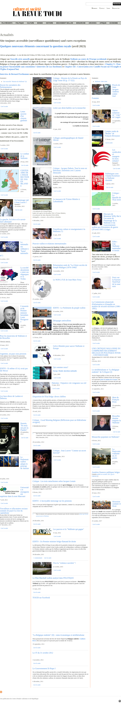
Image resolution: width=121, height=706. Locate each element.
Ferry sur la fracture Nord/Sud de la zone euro (116, 281)
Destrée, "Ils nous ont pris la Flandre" (24, 426)
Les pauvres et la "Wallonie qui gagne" (68, 529)
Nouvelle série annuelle (20, 59)
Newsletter (115, 8)
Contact (102, 8)
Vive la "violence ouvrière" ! (64, 563)
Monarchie (80, 23)
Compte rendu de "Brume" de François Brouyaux (112, 133)
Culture (30, 23)
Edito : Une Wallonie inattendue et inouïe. (116, 246)
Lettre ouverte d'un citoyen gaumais (23, 116)
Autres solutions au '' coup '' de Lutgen (116, 113)
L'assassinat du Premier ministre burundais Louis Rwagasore (24, 314)
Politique (20, 23)
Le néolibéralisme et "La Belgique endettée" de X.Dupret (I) (105, 371)
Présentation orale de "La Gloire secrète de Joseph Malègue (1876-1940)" (70, 266)
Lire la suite (4, 106)
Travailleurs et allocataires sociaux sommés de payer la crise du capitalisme (14, 511)
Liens (108, 8)
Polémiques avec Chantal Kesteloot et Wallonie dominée (112, 177)
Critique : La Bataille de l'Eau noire (116, 196)
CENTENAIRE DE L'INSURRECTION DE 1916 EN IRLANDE (24, 178)
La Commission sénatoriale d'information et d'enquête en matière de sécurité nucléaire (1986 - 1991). (106, 305)
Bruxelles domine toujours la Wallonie (116, 419)
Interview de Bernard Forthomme (14, 74)
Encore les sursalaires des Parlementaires (10, 86)
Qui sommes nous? (60, 367)
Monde (40, 23)
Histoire (49, 23)
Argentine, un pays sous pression (13, 354)
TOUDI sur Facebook (41, 597)
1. (33, 433)
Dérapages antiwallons (62, 321)
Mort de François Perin (115, 399)
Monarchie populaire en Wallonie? (105, 437)
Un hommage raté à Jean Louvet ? (21, 201)
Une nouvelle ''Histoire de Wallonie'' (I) (15, 81)
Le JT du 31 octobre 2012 (43, 653)
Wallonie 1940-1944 (101, 81)
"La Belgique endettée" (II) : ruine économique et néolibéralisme (58, 635)
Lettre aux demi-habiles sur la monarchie (69, 108)
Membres (94, 8)
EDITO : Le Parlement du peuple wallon (69, 308)
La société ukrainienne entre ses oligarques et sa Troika (24, 273)
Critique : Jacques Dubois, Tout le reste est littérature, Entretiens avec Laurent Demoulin (70, 170)
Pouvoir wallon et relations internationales (49, 244)
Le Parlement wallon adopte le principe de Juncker (24, 462)
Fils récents (7, 23)
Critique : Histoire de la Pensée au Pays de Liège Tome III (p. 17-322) (70, 79)
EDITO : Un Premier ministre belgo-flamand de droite (54, 541)
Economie (114, 23)
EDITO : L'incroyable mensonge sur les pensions (52, 501)
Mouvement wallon (64, 23)
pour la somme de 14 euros (108, 379)
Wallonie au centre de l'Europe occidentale (88, 59)
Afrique (103, 23)
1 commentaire (37, 558)
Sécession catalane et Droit (116, 504)
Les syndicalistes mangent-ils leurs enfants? (116, 155)
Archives (92, 23)
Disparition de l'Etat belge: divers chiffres (49, 396)
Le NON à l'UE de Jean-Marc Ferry (67, 280)
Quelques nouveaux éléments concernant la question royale (35, 46)
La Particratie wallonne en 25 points (116, 453)
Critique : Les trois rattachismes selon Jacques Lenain (54, 481)
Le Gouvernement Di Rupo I (44, 668)
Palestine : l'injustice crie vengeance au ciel (69, 383)
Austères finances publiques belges (106, 472)
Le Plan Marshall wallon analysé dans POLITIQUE (53, 578)
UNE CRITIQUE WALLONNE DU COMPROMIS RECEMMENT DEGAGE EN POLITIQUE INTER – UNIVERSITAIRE (106, 351)
